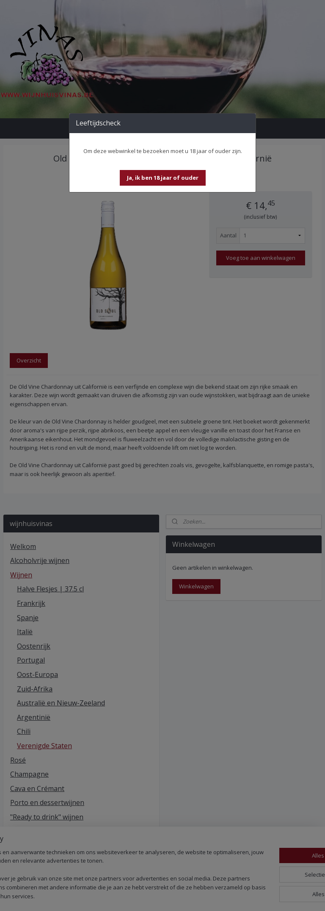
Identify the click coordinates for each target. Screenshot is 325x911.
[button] (163, 178)
